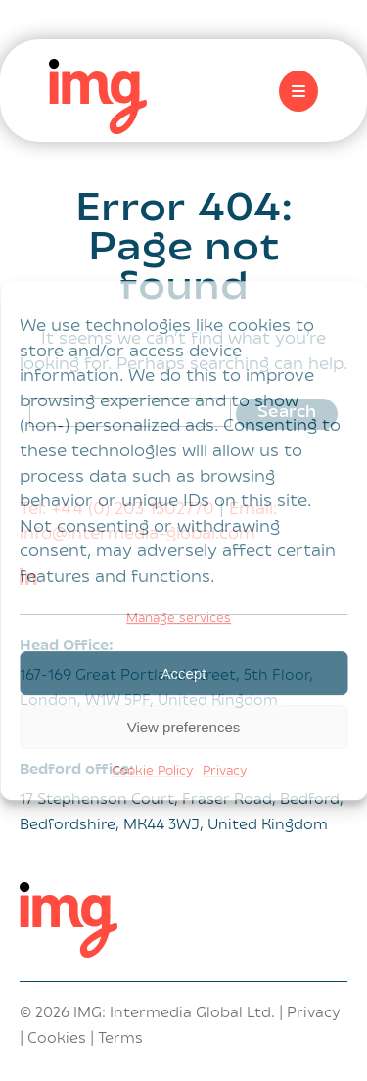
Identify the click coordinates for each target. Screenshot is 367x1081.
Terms (120, 1039)
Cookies (56, 1039)
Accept (183, 673)
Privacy (225, 771)
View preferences (184, 727)
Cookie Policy (152, 771)
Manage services (178, 619)
